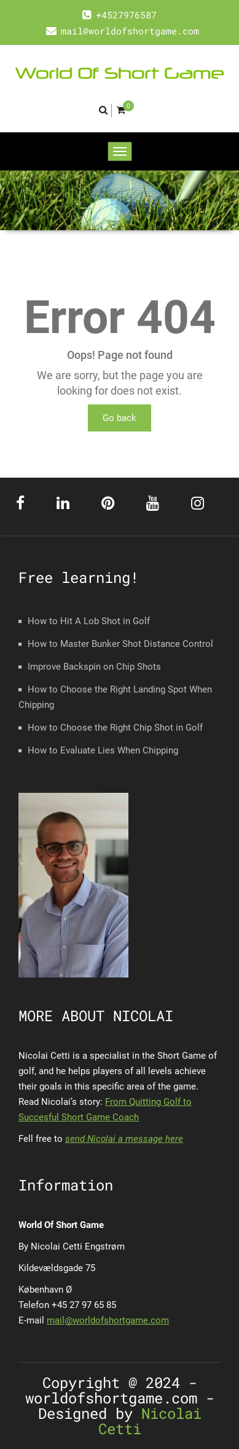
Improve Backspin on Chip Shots (94, 666)
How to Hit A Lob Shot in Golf (89, 621)
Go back (119, 417)
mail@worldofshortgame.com (108, 1320)
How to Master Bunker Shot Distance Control (120, 643)
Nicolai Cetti (150, 1421)
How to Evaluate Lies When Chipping (103, 750)
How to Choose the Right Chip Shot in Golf (115, 727)
